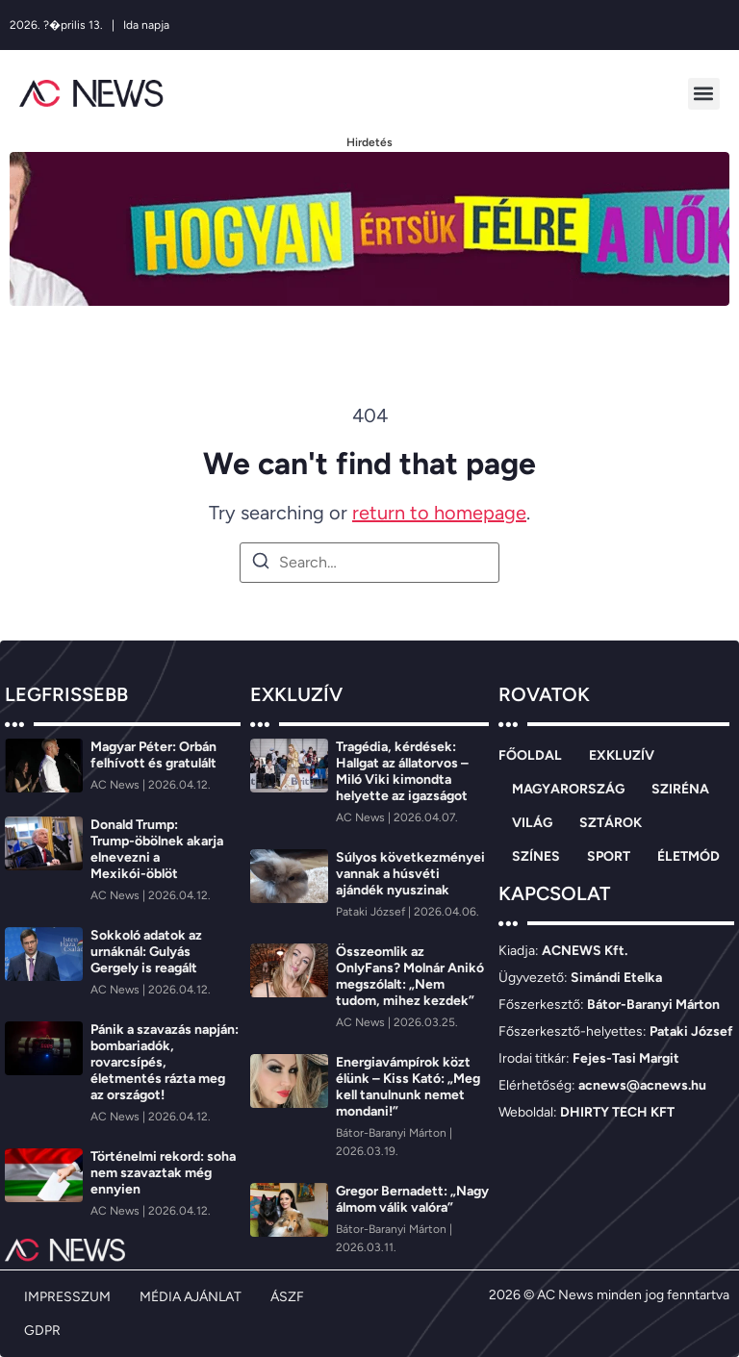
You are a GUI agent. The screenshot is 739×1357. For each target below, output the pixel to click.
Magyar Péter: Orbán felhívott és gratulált (153, 755)
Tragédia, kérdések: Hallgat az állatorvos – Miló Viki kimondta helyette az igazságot (402, 771)
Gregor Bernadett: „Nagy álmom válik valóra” (412, 1199)
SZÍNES (536, 856)
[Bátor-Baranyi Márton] (392, 1133)
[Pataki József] (372, 911)
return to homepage (439, 512)
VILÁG (532, 823)
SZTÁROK (610, 823)
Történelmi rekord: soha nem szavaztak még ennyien (163, 1172)
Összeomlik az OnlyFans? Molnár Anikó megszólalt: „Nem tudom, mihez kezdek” (410, 976)
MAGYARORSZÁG (568, 789)
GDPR (42, 1330)
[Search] (261, 564)
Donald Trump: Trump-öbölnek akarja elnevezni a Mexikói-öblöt (156, 849)
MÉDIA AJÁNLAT (191, 1297)
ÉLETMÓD (688, 856)
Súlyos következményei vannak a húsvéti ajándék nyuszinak (410, 873)
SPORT (608, 856)
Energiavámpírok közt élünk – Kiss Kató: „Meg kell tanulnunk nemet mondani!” (408, 1086)
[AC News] (116, 785)
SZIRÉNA (680, 789)
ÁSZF (287, 1297)
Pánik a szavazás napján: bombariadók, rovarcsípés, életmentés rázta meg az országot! (164, 1062)
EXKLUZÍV (621, 755)
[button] (704, 94)
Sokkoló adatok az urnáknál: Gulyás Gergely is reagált (146, 951)
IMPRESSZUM (67, 1297)
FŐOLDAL (530, 755)
